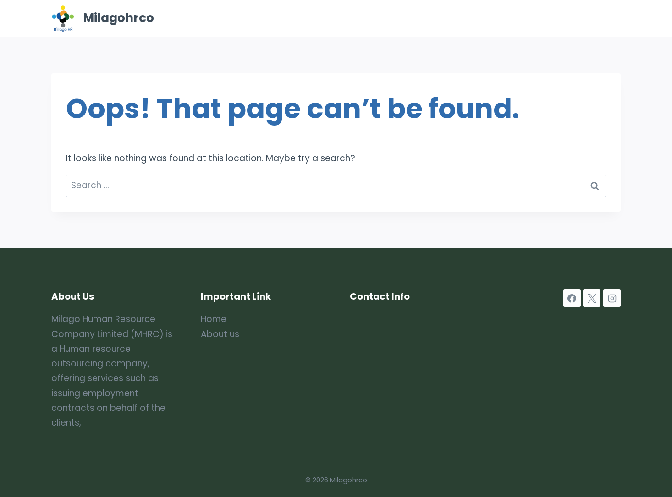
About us (220, 334)
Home (336, 18)
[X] (591, 298)
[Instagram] (612, 298)
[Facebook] (572, 298)
